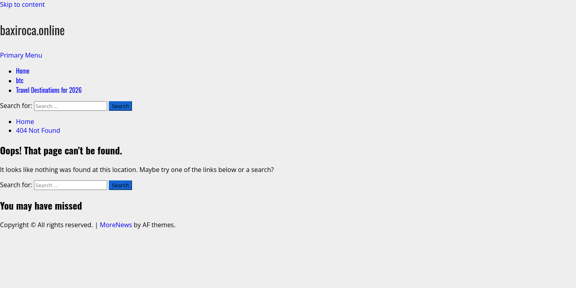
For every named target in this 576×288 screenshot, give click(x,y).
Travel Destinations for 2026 (49, 90)
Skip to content (22, 4)
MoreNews (116, 224)
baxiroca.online (32, 30)
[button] (21, 55)
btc (20, 80)
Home (22, 71)
